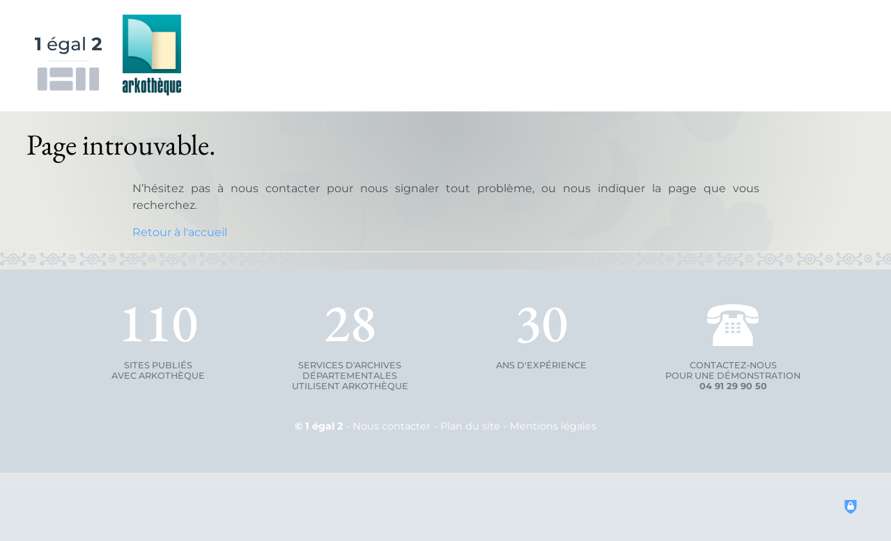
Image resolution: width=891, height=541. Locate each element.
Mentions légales (553, 426)
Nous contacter (391, 426)
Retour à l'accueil (179, 232)
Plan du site (470, 426)
